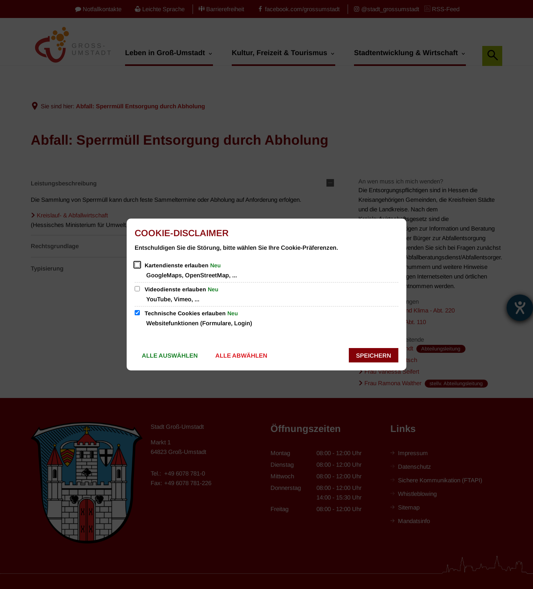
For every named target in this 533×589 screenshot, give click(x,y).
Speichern (373, 355)
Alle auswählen (170, 355)
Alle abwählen (241, 355)
